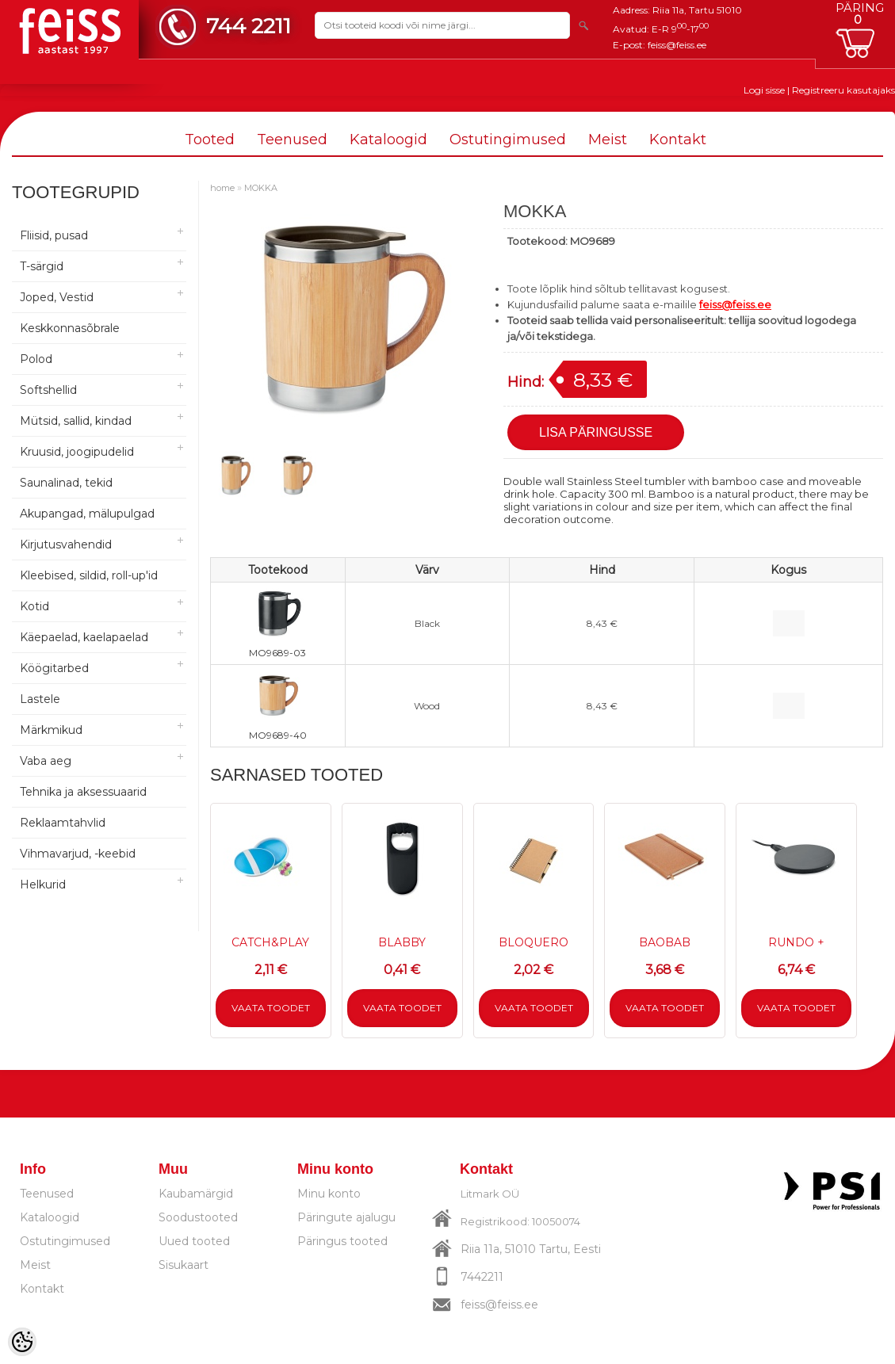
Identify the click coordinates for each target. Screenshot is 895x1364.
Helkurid (43, 884)
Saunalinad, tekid (66, 483)
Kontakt (677, 139)
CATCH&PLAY (270, 942)
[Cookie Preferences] (22, 1342)
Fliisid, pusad (54, 235)
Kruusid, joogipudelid (77, 452)
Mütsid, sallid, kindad (76, 421)
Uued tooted (194, 1241)
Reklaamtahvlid (62, 823)
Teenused (292, 139)
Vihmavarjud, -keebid (78, 853)
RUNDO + (796, 942)
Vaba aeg (45, 761)
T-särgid (41, 266)
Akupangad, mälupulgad (87, 513)
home (222, 187)
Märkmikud (51, 730)
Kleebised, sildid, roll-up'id (89, 575)
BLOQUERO (533, 942)
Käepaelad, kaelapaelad (84, 637)
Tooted (210, 139)
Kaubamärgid (196, 1193)
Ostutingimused (507, 139)
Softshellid (48, 390)
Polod (36, 359)
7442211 (482, 1277)
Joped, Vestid (57, 297)
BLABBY (402, 942)
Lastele (40, 699)
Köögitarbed (54, 668)
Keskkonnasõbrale (70, 328)
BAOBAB (664, 942)
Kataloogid (388, 139)
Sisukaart (183, 1265)
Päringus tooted (342, 1241)
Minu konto (329, 1193)
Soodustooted (198, 1217)
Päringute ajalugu (346, 1217)
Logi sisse (764, 90)
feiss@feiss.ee (677, 45)
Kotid (34, 606)
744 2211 (248, 26)
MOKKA (260, 187)
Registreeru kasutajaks (843, 90)
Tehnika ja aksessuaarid (83, 792)
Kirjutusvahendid (66, 544)
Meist (607, 139)
